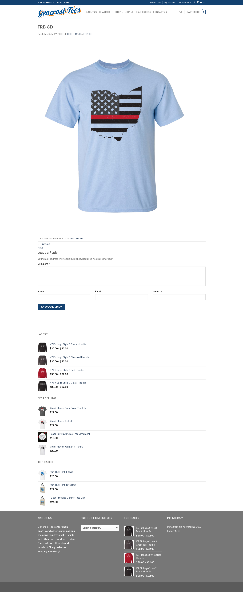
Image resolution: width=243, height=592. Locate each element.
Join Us (129, 12)
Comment (44, 263)
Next (42, 247)
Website (157, 291)
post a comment (76, 238)
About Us (91, 12)
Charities (106, 12)
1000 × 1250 (73, 33)
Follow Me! (173, 530)
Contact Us (160, 12)
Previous (44, 243)
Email (98, 291)
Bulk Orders (155, 2)
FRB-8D (87, 33)
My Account (169, 2)
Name (41, 291)
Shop (119, 12)
